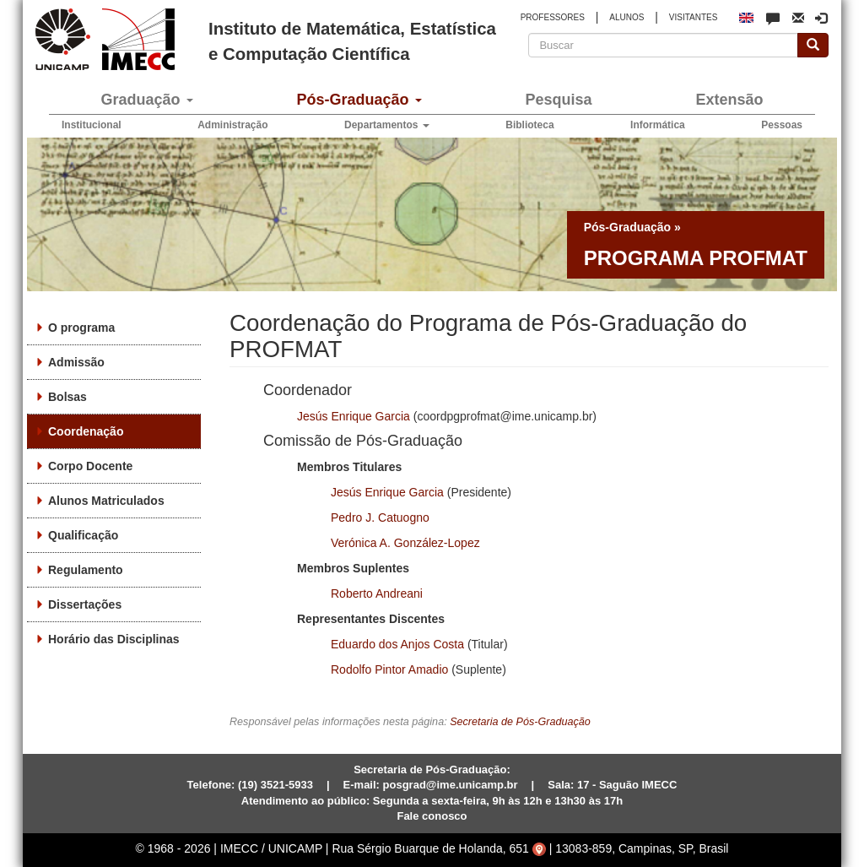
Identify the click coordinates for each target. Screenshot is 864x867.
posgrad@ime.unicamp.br (450, 784)
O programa (81, 327)
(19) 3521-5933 (275, 784)
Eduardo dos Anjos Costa (397, 644)
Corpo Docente (90, 466)
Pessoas (781, 125)
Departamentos (386, 125)
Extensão (729, 99)
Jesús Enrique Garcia (353, 416)
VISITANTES (693, 17)
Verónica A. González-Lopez (405, 543)
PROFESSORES (553, 17)
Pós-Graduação (358, 99)
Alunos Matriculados (106, 500)
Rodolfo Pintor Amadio (389, 669)
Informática (657, 125)
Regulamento (85, 570)
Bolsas (67, 397)
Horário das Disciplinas (114, 639)
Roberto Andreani (377, 593)
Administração (232, 125)
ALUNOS (626, 17)
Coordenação (85, 431)
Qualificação (83, 535)
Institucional (92, 125)
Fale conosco (432, 816)
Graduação (146, 99)
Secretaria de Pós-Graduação (520, 722)
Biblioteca (529, 125)
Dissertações (85, 604)
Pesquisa (558, 99)
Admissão (76, 362)
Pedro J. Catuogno (380, 517)
